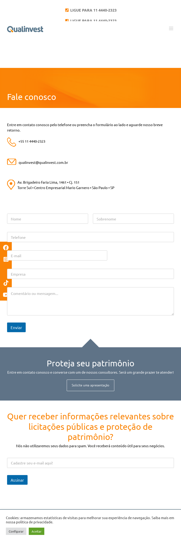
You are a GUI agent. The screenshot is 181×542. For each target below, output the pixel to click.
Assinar (17, 479)
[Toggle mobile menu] (171, 28)
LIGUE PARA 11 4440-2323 (93, 10)
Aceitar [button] (36, 531)
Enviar (16, 327)
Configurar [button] (16, 531)
